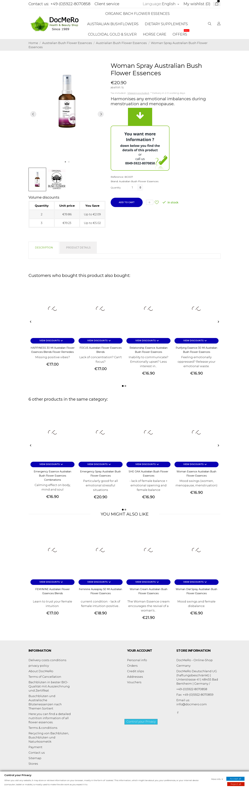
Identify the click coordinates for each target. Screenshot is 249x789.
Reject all (236, 783)
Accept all (235, 778)
